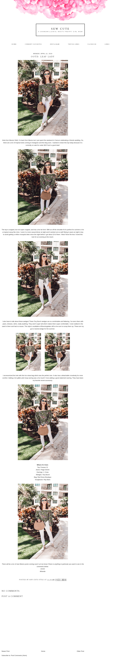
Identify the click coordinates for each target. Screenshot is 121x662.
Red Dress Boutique (45, 477)
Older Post (80, 651)
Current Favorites (33, 44)
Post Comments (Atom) (19, 655)
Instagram (55, 44)
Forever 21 (44, 467)
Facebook (92, 44)
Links (107, 44)
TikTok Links (73, 44)
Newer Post (6, 651)
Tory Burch (46, 475)
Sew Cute (60, 29)
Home (14, 44)
